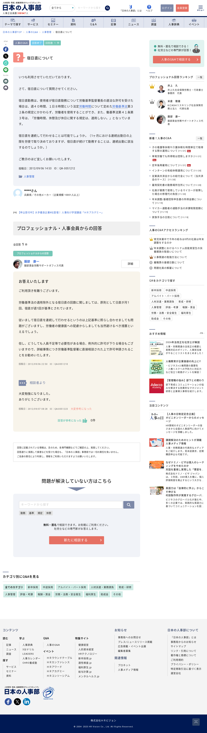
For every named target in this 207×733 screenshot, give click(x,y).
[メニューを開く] (200, 8)
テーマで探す (13, 22)
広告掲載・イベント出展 (132, 646)
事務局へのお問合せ (129, 637)
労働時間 (86, 106)
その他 (117, 594)
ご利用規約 (177, 659)
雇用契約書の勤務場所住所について (176, 185)
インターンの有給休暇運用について (176, 170)
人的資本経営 (86, 649)
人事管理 (29, 176)
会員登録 (182, 8)
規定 (40, 513)
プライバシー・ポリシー (185, 664)
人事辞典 (174, 22)
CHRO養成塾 (30, 662)
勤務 (23, 513)
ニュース (133, 22)
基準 (32, 513)
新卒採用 (33, 587)
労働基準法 (120, 106)
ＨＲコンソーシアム (58, 675)
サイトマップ (178, 646)
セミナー (53, 22)
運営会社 (176, 673)
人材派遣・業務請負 (102, 587)
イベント (194, 22)
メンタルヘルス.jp (88, 676)
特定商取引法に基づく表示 (186, 668)
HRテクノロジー (87, 653)
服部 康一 (32, 261)
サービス (32, 22)
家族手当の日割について (170, 217)
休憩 (49, 513)
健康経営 (83, 644)
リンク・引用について (183, 651)
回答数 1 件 (53, 43)
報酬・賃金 (44, 594)
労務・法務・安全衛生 (68, 594)
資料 (73, 22)
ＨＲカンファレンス (58, 662)
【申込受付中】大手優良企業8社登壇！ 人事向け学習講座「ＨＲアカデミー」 (59, 212)
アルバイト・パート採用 (72, 587)
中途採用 (48, 587)
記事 (113, 22)
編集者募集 (124, 651)
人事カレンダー (31, 658)
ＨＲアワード (54, 666)
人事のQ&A (22, 43)
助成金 (104, 594)
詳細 (130, 263)
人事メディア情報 (128, 669)
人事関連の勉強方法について (170, 257)
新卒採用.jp (85, 658)
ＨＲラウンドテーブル (59, 657)
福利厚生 (91, 594)
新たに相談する (76, 540)
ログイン (167, 8)
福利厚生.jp (85, 667)
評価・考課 (26, 594)
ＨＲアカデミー (56, 671)
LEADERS (28, 653)
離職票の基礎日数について (169, 262)
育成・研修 (125, 587)
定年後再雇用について (171, 165)
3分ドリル (28, 649)
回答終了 (37, 43)
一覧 (200, 77)
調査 (154, 22)
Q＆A (93, 22)
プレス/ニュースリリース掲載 (135, 642)
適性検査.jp (85, 662)
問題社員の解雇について (168, 268)
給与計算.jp (85, 671)
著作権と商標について (183, 655)
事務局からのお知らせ (183, 642)
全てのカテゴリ (14, 587)
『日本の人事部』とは (183, 637)
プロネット (124, 665)
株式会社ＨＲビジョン (103, 720)
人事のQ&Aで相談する (176, 59)
